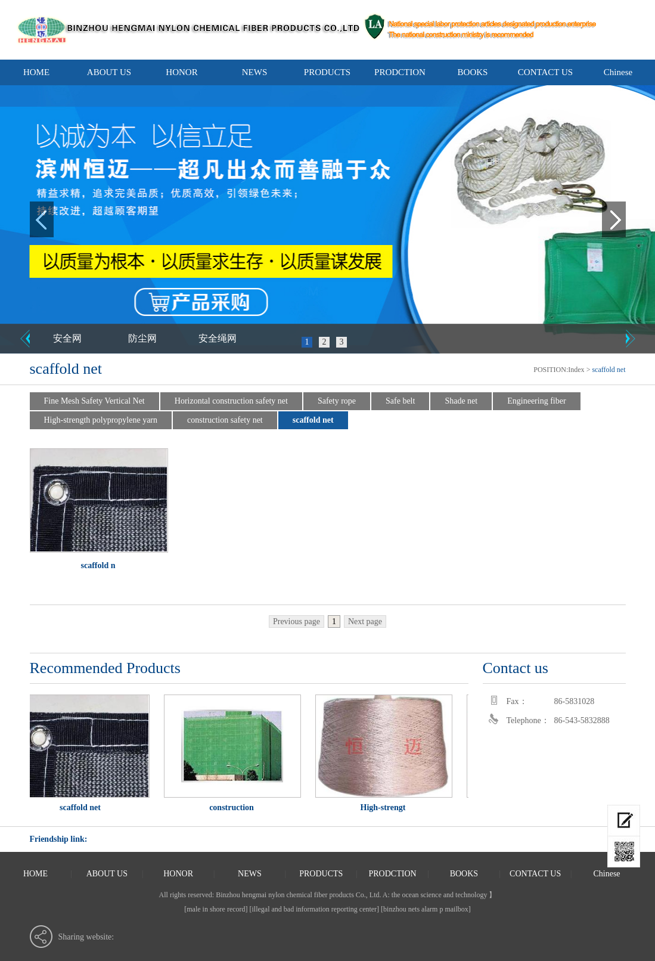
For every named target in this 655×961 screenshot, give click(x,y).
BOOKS (473, 72)
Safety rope (337, 400)
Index (576, 369)
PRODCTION (400, 72)
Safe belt (400, 400)
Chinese (618, 72)
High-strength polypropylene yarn (101, 420)
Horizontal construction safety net (231, 400)
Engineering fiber (536, 400)
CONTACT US (545, 72)
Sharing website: (86, 936)
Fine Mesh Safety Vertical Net (94, 400)
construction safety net (225, 420)
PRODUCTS (327, 72)
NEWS (255, 72)
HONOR (181, 72)
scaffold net (313, 420)
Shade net (461, 400)
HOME (36, 72)
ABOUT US (109, 72)
